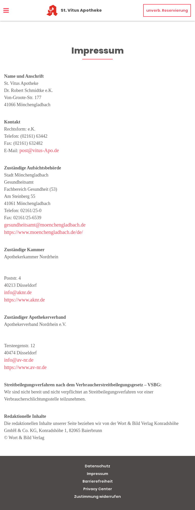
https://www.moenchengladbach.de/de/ (43, 232)
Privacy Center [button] (97, 488)
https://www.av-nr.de (25, 367)
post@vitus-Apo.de (39, 150)
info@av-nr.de (19, 360)
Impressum (97, 473)
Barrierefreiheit (98, 481)
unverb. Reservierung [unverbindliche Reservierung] (167, 10)
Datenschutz (97, 466)
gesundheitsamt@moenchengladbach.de (45, 225)
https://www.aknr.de (24, 299)
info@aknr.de (18, 292)
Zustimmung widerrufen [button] (97, 496)
